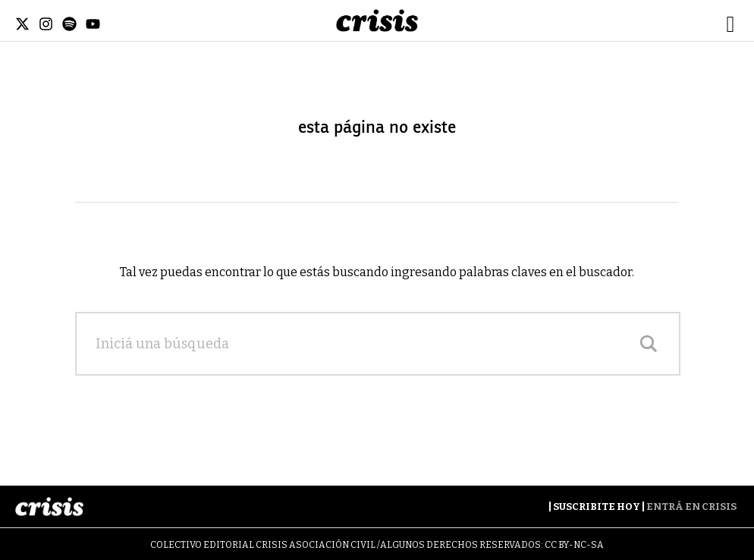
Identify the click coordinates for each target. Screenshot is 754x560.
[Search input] (362, 343)
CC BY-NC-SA (574, 545)
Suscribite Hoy (596, 506)
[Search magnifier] (648, 343)
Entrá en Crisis (691, 506)
